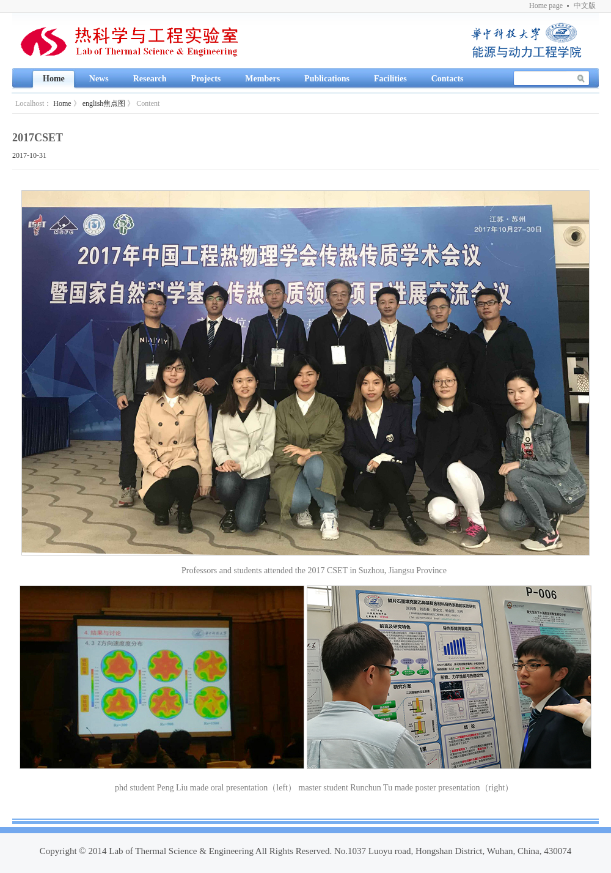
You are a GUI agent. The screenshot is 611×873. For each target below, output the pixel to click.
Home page (546, 5)
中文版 (585, 5)
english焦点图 (104, 103)
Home (62, 103)
